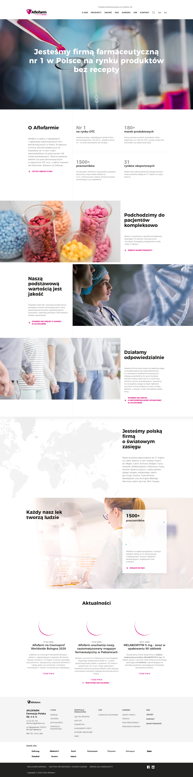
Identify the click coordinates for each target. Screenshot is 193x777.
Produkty (96, 12)
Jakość (108, 12)
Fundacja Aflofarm (108, 715)
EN (159, 12)
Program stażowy (131, 726)
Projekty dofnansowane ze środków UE (116, 7)
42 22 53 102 (32, 721)
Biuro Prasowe (153, 723)
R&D (117, 12)
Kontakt (144, 12)
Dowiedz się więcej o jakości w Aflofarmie (44, 322)
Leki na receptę (81, 717)
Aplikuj (125, 719)
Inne (76, 736)
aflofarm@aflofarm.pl (35, 723)
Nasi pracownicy (130, 722)
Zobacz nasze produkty (138, 250)
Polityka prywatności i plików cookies (68, 767)
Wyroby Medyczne (83, 732)
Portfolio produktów (80, 711)
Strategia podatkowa (56, 727)
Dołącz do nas (135, 568)
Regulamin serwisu (37, 767)
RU (165, 12)
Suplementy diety (83, 728)
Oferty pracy (129, 715)
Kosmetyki (79, 724)
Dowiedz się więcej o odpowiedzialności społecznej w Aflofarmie (142, 400)
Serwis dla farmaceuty (101, 767)
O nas (85, 12)
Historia (54, 719)
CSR (135, 12)
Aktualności (56, 722)
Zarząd (54, 715)
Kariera (126, 12)
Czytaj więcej (48, 673)
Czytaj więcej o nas (40, 171)
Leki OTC (78, 720)
